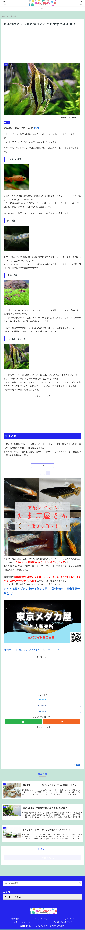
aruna (36, 128)
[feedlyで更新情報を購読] (23, 721)
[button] (80, 883)
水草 (6, 122)
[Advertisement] (42, 44)
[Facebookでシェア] (42, 705)
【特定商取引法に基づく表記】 (63, 922)
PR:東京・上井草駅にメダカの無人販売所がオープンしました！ (33, 650)
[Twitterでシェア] (42, 699)
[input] (42, 883)
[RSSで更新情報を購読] (61, 721)
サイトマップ (69, 919)
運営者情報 (15, 919)
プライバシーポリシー (42, 919)
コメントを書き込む (42, 857)
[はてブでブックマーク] (42, 711)
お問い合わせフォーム (22, 922)
